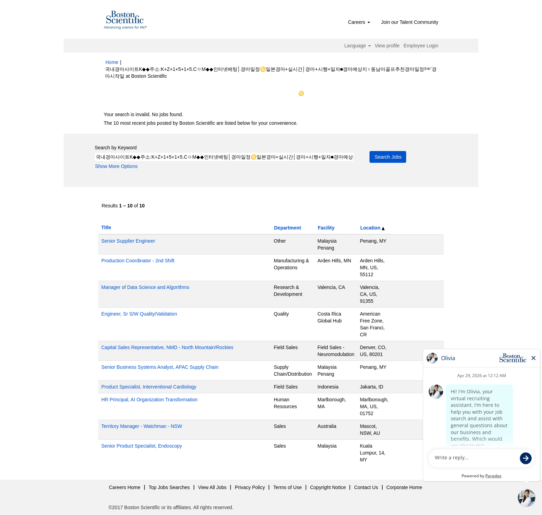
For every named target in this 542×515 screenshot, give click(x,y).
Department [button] (287, 228)
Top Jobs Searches (169, 487)
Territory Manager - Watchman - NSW (141, 426)
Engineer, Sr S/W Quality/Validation (139, 314)
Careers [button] (359, 22)
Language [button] (357, 45)
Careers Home (124, 487)
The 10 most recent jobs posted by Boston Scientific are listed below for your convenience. (201, 123)
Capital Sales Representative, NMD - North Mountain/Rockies (167, 347)
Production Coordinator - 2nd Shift (138, 260)
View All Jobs (212, 487)
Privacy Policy (250, 487)
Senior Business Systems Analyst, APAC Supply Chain (159, 367)
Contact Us (366, 487)
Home (111, 62)
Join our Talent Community (409, 22)
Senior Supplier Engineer (128, 241)
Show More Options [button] (116, 166)
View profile (387, 45)
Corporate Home (404, 487)
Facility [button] (326, 228)
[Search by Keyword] (224, 157)
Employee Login (421, 45)
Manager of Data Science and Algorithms (145, 287)
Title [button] (106, 227)
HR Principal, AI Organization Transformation (149, 399)
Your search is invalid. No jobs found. (143, 114)
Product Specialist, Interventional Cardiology (148, 387)
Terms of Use (287, 487)
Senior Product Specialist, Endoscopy (141, 446)
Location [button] (372, 228)
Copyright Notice (328, 487)
